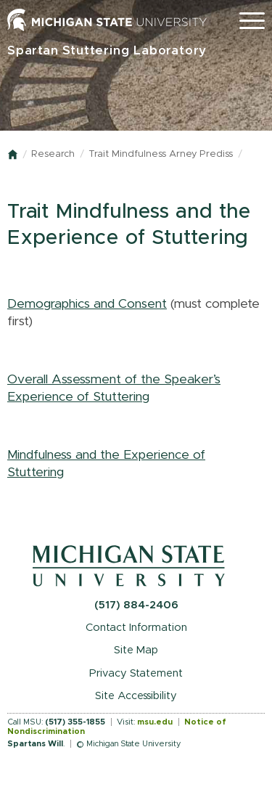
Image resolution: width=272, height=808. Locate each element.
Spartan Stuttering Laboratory (107, 50)
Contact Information (136, 627)
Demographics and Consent (87, 304)
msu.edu (155, 722)
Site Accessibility (136, 695)
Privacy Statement (136, 673)
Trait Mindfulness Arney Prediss (160, 154)
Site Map (136, 650)
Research (53, 154)
